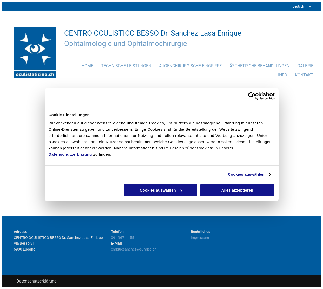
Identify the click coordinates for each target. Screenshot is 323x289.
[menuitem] (83, 67)
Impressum (200, 237)
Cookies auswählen (246, 174)
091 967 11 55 (122, 237)
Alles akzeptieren (237, 190)
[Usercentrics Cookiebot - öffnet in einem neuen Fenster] (252, 96)
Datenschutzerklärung (70, 154)
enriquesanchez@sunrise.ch (133, 249)
